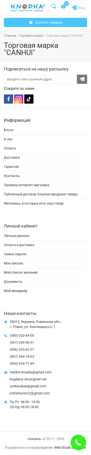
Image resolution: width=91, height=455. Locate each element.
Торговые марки (31, 35)
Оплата (10, 148)
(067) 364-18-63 (22, 356)
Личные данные (16, 236)
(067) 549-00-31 (22, 342)
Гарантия (11, 167)
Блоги (8, 130)
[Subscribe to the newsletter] (82, 79)
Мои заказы (13, 263)
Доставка (12, 157)
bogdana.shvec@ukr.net (28, 379)
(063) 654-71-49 (22, 363)
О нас (8, 139)
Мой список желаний (20, 272)
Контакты (12, 176)
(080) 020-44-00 (22, 335)
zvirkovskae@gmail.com (28, 386)
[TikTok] (28, 99)
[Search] (54, 6)
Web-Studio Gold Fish (70, 447)
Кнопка (35, 439)
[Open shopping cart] (63, 7)
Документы (13, 282)
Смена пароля (15, 254)
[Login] (78, 7)
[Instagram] (18, 99)
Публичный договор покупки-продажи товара (41, 194)
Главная (10, 35)
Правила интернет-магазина (26, 185)
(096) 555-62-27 (22, 349)
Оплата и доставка (19, 245)
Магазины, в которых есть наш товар (34, 203)
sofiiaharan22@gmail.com (30, 393)
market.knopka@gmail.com (30, 372)
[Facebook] (8, 99)
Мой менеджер (15, 291)
